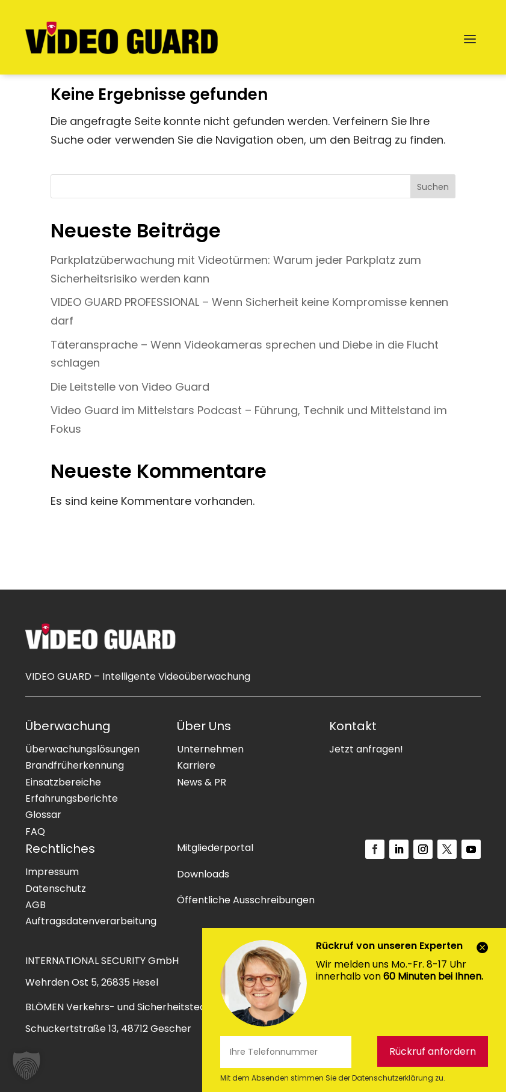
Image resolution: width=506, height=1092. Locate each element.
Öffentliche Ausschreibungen (246, 900)
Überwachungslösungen (82, 749)
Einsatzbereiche (63, 782)
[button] (26, 1065)
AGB (35, 905)
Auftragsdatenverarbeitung (90, 921)
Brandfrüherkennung (74, 765)
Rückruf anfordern (432, 1051)
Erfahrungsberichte (71, 798)
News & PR (201, 782)
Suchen (433, 187)
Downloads (203, 874)
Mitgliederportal (215, 848)
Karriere (196, 765)
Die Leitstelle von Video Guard (130, 386)
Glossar (43, 815)
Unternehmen (210, 749)
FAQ (35, 831)
